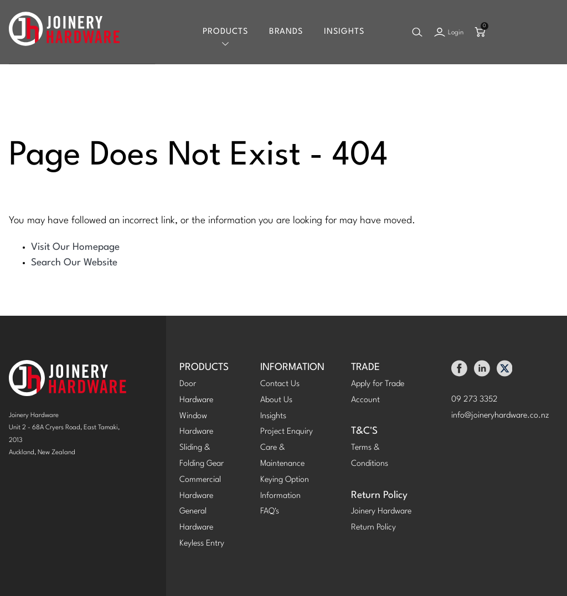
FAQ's (269, 511)
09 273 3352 (474, 399)
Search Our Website (74, 263)
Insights (344, 32)
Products (225, 32)
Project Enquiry (286, 432)
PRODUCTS (204, 367)
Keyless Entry (201, 544)
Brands (286, 32)
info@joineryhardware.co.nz (500, 416)
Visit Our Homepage (75, 247)
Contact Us (280, 384)
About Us (276, 400)
